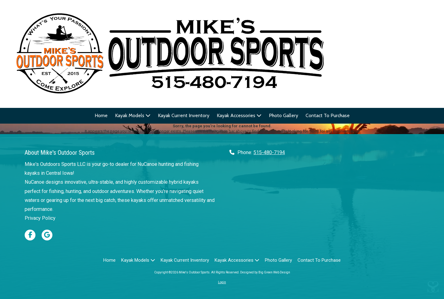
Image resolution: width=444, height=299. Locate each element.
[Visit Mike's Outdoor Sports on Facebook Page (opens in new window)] (30, 235)
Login (222, 282)
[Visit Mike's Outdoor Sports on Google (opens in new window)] (47, 235)
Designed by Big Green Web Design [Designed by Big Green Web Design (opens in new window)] (265, 272)
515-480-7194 (269, 152)
